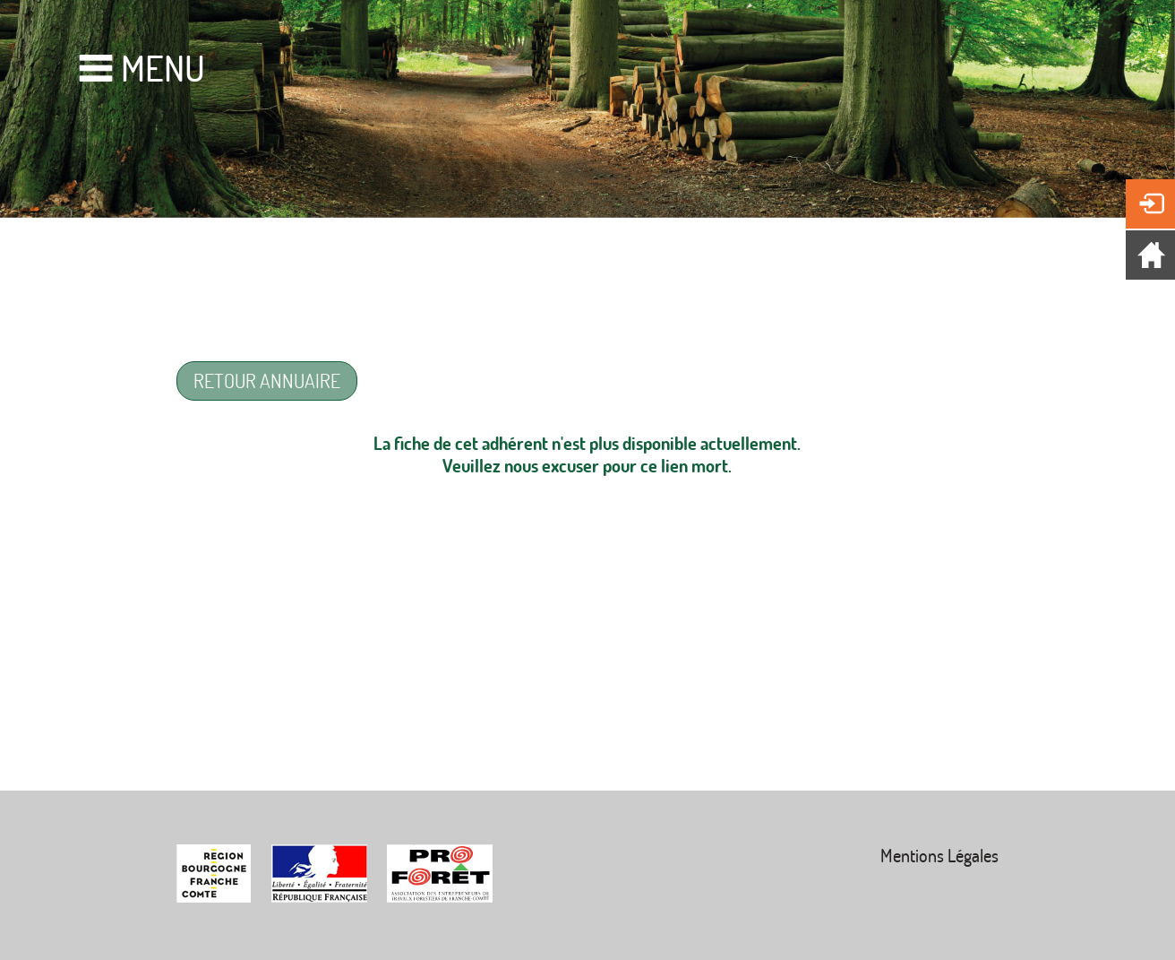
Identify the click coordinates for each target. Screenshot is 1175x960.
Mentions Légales (939, 855)
